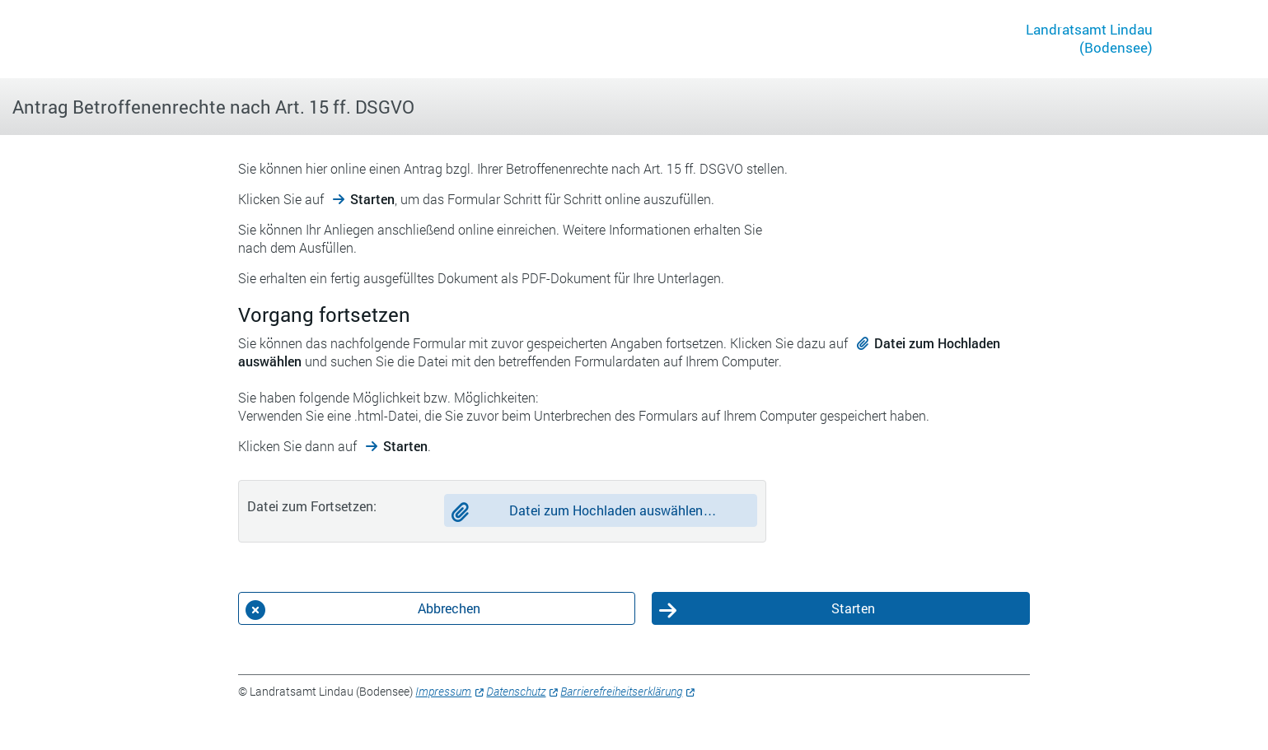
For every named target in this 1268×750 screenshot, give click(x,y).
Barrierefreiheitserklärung (621, 691)
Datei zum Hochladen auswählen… (612, 510)
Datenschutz (515, 691)
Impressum (443, 691)
